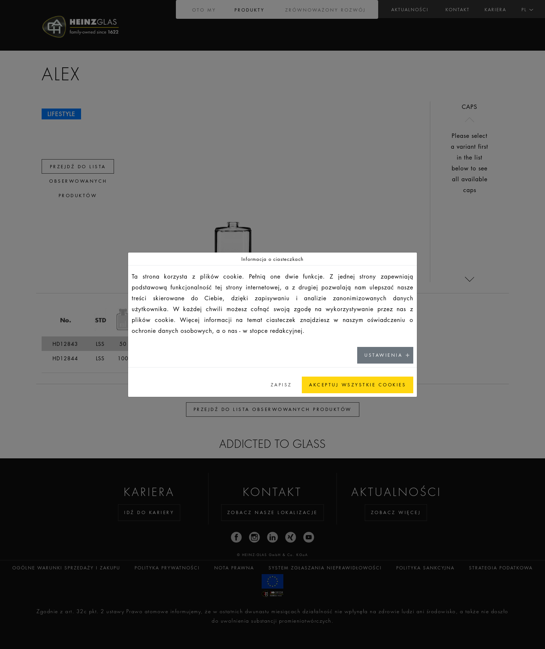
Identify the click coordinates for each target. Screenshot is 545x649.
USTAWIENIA (383, 355)
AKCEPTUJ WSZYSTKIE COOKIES (357, 385)
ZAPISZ (281, 385)
